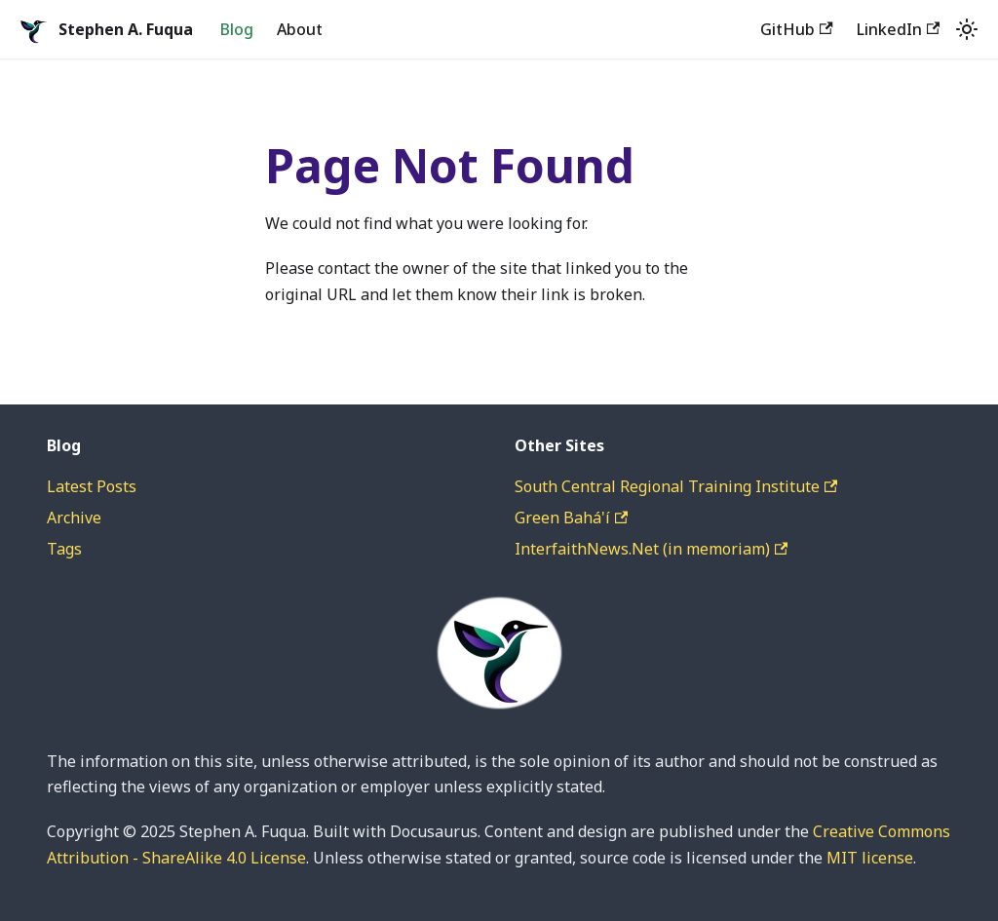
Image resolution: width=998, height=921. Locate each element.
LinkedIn (898, 29)
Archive (74, 517)
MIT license (869, 857)
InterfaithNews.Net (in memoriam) (651, 548)
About (300, 29)
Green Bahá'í (571, 517)
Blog (236, 29)
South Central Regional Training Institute (676, 486)
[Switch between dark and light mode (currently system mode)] (966, 29)
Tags (64, 548)
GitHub (796, 29)
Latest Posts (91, 486)
